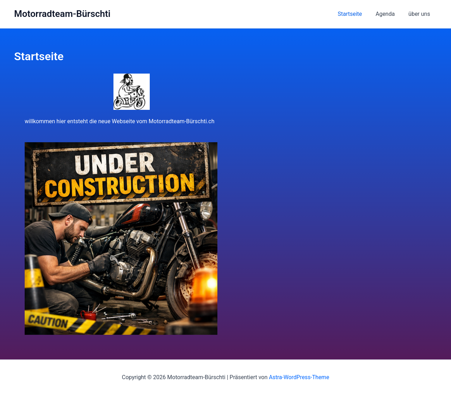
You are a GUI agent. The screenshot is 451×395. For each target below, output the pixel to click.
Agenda (388, 14)
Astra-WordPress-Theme (299, 377)
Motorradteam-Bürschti (62, 13)
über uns (420, 14)
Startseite (356, 14)
